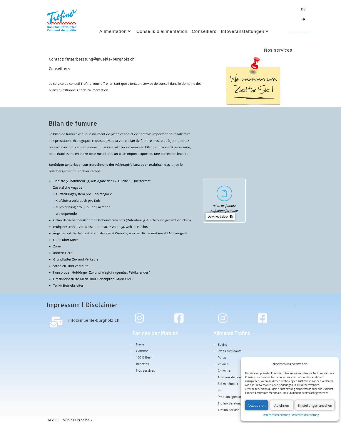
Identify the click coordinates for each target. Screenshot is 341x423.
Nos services (144, 370)
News (139, 344)
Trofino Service (228, 410)
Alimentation (115, 31)
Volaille (223, 364)
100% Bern (143, 357)
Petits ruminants (230, 351)
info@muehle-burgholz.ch (93, 320)
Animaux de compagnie (235, 377)
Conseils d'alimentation (161, 31)
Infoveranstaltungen (245, 31)
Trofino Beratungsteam (234, 403)
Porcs (222, 358)
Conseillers (204, 31)
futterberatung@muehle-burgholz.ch (100, 59)
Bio (220, 390)
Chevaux (224, 371)
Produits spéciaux (231, 397)
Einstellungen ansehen (315, 405)
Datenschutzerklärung (276, 415)
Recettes (141, 364)
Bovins (222, 345)
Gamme (141, 351)
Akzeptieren (256, 405)
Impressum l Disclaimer (82, 305)
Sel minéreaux (228, 384)
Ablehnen (281, 405)
